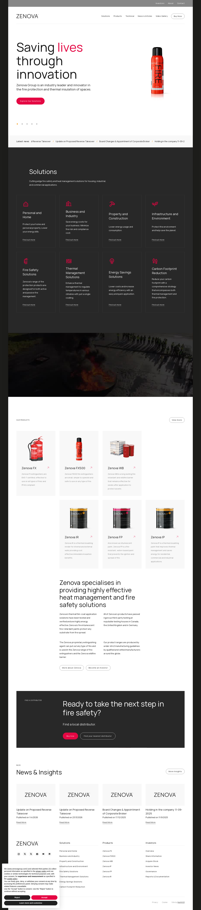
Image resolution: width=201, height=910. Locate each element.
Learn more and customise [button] (30, 903)
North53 (181, 902)
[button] (17, 123)
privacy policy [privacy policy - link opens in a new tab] (41, 871)
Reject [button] (17, 897)
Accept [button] (44, 897)
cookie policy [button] (12, 879)
